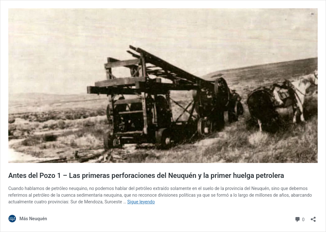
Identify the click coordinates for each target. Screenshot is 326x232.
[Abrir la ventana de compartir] (313, 217)
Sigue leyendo (141, 201)
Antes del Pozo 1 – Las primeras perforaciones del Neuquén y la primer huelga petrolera (146, 175)
